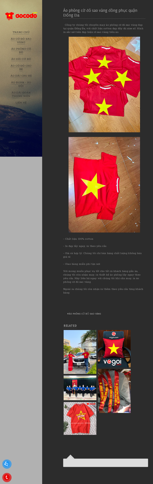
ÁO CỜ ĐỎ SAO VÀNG (21, 40)
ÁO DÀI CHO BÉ (21, 76)
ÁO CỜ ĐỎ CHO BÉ (21, 67)
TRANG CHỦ (21, 32)
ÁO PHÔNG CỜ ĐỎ (21, 50)
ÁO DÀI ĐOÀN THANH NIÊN (21, 94)
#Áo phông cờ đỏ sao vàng (84, 313)
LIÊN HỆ (21, 102)
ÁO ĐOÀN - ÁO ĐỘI (21, 84)
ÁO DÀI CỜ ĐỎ (21, 59)
